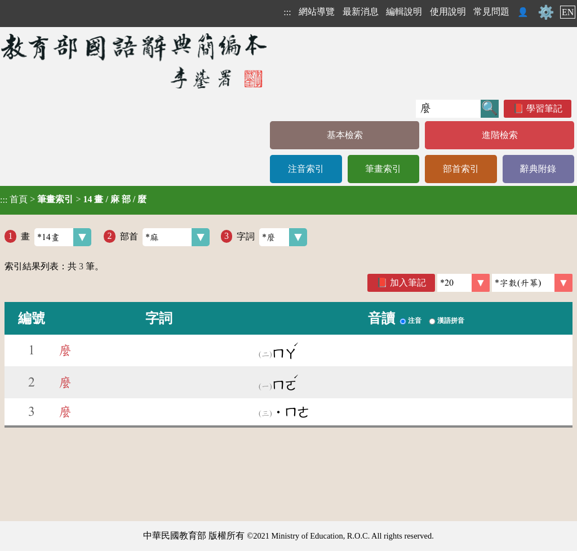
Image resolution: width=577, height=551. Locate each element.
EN (568, 12)
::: (287, 12)
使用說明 (448, 11)
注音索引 (306, 169)
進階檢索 (500, 135)
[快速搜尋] (448, 109)
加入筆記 (408, 282)
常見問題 (491, 11)
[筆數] (463, 283)
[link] (532, 283)
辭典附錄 (538, 169)
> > (73, 199)
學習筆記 (544, 108)
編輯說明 (404, 11)
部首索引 (461, 169)
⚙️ (546, 12)
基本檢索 (345, 135)
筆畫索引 (383, 169)
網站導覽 (317, 11)
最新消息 (361, 11)
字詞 (272, 237)
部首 (165, 237)
